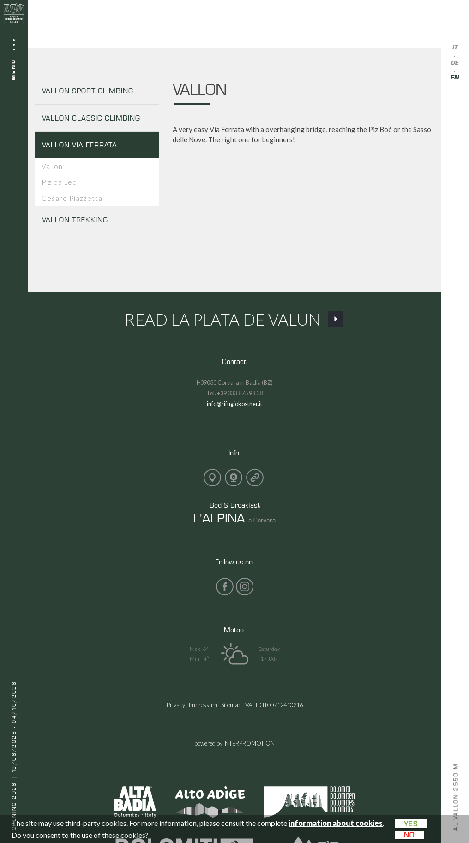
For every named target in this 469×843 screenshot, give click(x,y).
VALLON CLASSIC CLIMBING (91, 118)
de (454, 63)
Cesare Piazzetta (72, 198)
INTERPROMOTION (249, 743)
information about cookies (336, 823)
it (454, 48)
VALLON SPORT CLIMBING (87, 90)
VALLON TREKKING (75, 219)
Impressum (203, 705)
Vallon (52, 166)
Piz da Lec (59, 182)
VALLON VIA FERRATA (79, 144)
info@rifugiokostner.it (234, 403)
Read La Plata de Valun (235, 319)
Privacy (176, 705)
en (454, 78)
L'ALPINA (219, 517)
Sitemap (231, 705)
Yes (410, 823)
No (409, 835)
